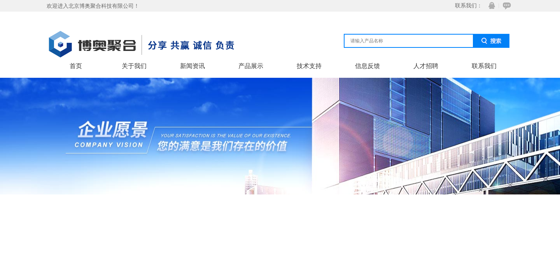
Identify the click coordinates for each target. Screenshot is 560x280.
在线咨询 (505, 5)
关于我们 (134, 66)
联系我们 (484, 66)
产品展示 (250, 66)
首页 (76, 66)
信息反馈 (367, 66)
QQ (490, 5)
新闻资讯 (192, 66)
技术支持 (309, 66)
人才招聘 (425, 66)
